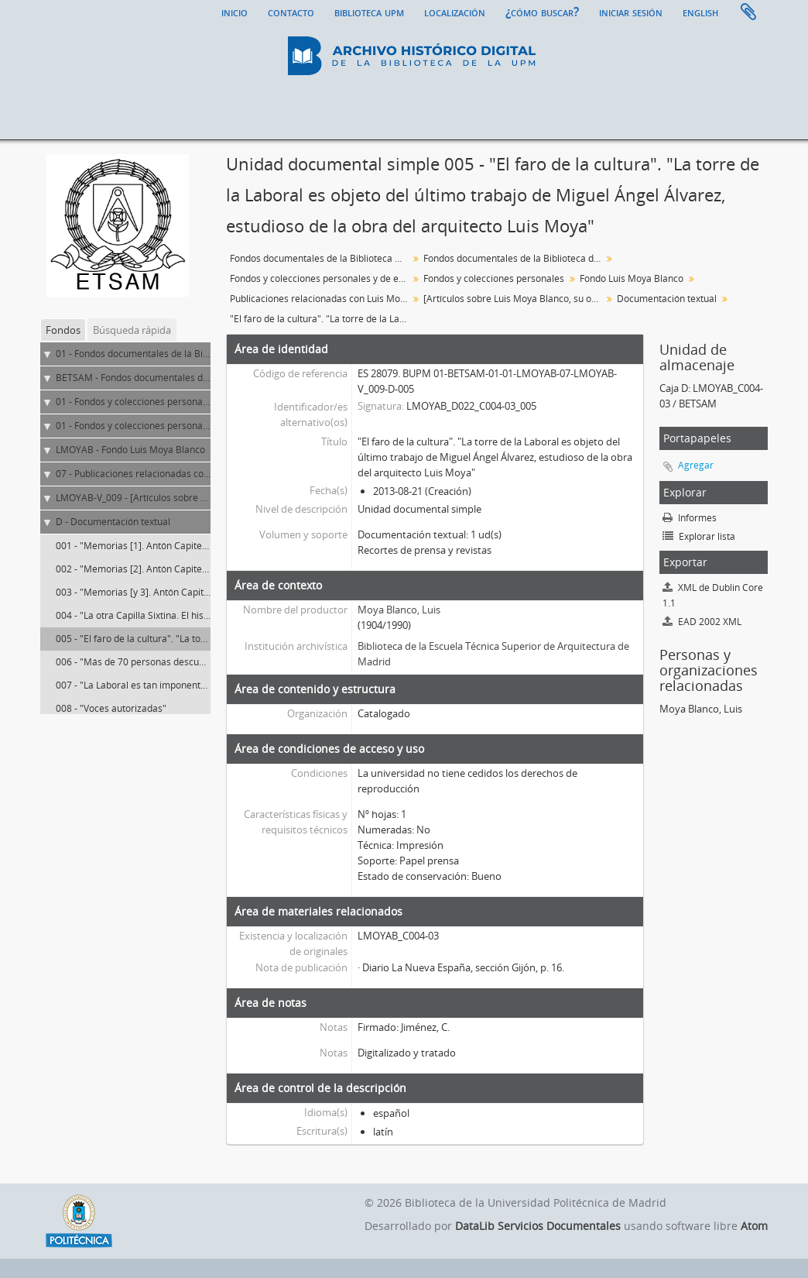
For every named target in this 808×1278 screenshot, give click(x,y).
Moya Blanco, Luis (399, 610)
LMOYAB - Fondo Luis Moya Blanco (130, 449)
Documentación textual (667, 298)
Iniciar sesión (630, 11)
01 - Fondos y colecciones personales (135, 425)
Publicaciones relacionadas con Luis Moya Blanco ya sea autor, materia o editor (321, 298)
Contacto (291, 11)
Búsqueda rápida (132, 330)
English (700, 11)
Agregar (696, 465)
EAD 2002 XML (701, 621)
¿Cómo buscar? (542, 11)
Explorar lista (698, 536)
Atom (754, 1225)
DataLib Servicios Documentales (538, 1225)
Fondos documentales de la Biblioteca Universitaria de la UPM (321, 258)
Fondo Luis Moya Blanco (631, 278)
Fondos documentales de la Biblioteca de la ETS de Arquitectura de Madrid (514, 258)
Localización (454, 11)
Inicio (234, 11)
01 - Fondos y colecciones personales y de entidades (168, 401)
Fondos (63, 330)
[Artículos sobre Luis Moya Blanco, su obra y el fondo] (514, 298)
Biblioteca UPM (369, 11)
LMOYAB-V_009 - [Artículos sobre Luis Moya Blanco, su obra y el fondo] (208, 497)
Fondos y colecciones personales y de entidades (321, 278)
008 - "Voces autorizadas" (111, 708)
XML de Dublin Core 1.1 (712, 595)
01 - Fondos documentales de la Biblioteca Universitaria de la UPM (198, 353)
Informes (689, 517)
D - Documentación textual (113, 521)
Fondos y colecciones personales (493, 278)
